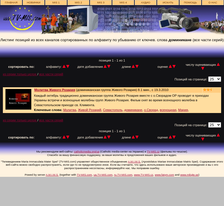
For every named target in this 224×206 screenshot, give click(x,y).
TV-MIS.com (84, 174)
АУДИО (145, 2)
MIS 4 (123, 2)
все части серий (51, 74)
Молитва (69, 110)
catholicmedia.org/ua (86, 151)
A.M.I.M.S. (134, 161)
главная (11, 2)
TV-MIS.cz (153, 151)
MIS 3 (100, 2)
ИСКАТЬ (168, 2)
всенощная (168, 110)
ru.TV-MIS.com (123, 174)
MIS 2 (78, 2)
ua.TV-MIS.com (103, 174)
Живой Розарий (89, 110)
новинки (33, 2)
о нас (212, 2)
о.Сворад (151, 110)
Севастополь (113, 110)
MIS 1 (55, 2)
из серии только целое (20, 74)
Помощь (190, 2)
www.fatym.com (164, 174)
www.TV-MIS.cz (143, 174)
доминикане (133, 110)
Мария (183, 110)
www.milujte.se (189, 174)
